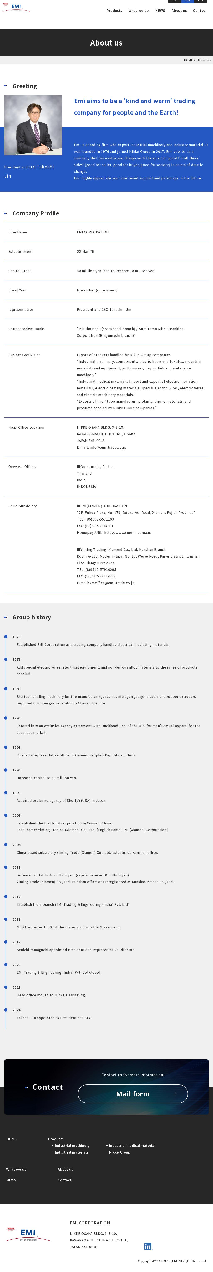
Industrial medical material (132, 1145)
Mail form (133, 1093)
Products (114, 18)
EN (187, 8)
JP (175, 8)
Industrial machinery (72, 1145)
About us (179, 18)
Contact (200, 18)
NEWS (160, 18)
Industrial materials (71, 1152)
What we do (139, 18)
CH (200, 8)
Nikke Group (119, 1152)
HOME (188, 60)
